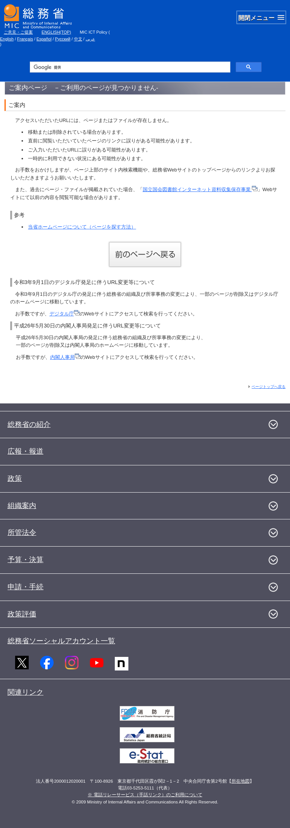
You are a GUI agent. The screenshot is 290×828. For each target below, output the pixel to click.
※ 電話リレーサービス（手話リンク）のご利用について (145, 794)
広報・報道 (25, 451)
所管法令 (22, 532)
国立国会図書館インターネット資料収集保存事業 (200, 189)
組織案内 (22, 506)
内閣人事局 (65, 357)
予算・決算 (25, 560)
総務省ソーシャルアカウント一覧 (61, 641)
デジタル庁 (64, 314)
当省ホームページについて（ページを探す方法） (82, 227)
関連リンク (25, 692)
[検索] (129, 67)
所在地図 (240, 781)
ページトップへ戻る (268, 387)
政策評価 (22, 614)
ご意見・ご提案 (18, 32)
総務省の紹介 (29, 424)
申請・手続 (25, 587)
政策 (15, 478)
